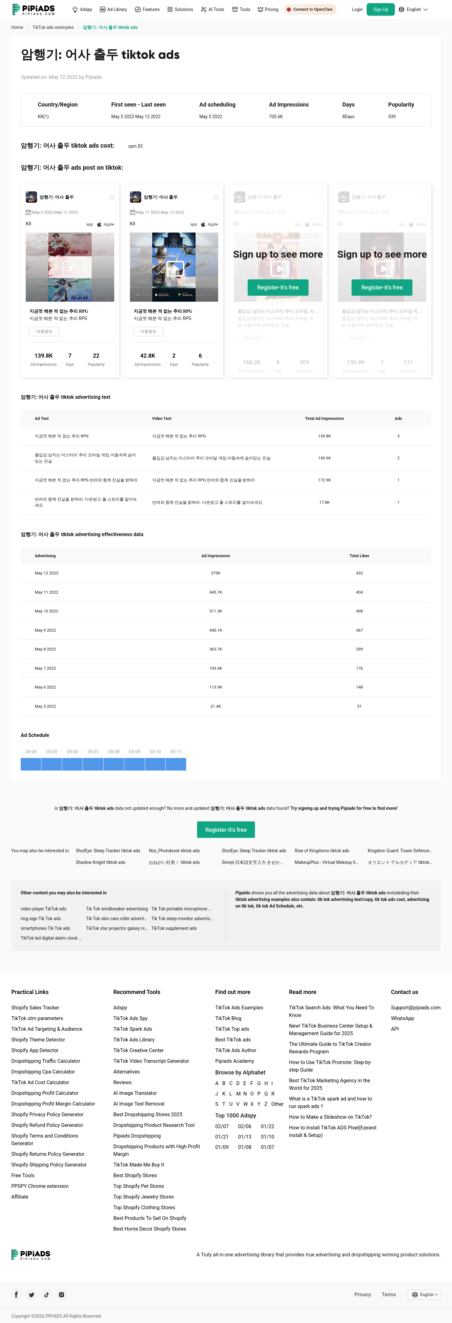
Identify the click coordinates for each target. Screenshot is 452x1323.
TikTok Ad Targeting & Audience (46, 1029)
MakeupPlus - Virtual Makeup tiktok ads (331, 862)
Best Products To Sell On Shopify (149, 1218)
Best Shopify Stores (135, 1175)
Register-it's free (278, 287)
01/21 (222, 1137)
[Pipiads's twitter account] (31, 1295)
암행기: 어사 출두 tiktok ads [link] (110, 27)
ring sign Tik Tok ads (41, 918)
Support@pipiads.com (416, 1008)
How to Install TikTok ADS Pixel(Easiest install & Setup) (333, 1131)
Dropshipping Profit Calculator (44, 1093)
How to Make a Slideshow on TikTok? (330, 1117)
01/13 (245, 1137)
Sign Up (380, 9)
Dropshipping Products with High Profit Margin (156, 1150)
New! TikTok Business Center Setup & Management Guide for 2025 (331, 1029)
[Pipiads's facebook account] (16, 1295)
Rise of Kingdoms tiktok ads (322, 850)
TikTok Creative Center (138, 1050)
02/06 (245, 1126)
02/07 (222, 1126)
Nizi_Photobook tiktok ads (174, 850)
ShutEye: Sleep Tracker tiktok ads (108, 850)
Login (357, 9)
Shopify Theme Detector (38, 1040)
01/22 (267, 1126)
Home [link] (17, 27)
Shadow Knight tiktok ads (101, 862)
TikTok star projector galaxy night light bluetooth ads (118, 928)
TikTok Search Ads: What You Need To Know (331, 1011)
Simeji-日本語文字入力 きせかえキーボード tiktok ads (258, 862)
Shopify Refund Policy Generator (47, 1125)
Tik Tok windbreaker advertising (117, 908)
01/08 (245, 1147)
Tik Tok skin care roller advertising (118, 918)
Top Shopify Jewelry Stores (143, 1197)
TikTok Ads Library (134, 1040)
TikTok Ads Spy (130, 1018)
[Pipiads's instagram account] (61, 1295)
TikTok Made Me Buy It (138, 1165)
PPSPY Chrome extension (40, 1186)
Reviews (122, 1082)
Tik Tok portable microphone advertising (184, 908)
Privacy (362, 1295)
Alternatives (126, 1072)
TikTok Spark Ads (132, 1029)
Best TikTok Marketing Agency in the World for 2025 (329, 1084)
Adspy (120, 1008)
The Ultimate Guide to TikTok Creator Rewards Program (330, 1048)
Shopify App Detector (35, 1050)
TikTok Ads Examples (239, 1008)
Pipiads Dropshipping (137, 1136)
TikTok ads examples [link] (53, 27)
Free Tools (23, 1175)
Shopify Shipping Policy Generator (49, 1165)
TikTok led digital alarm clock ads (53, 938)
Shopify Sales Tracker (35, 1008)
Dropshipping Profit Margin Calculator (53, 1104)
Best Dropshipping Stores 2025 (147, 1114)
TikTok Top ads (232, 1029)
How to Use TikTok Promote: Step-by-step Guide (330, 1066)
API (395, 1029)
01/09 (222, 1147)
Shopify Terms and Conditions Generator (44, 1139)
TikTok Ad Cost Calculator (40, 1082)
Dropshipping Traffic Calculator (45, 1061)
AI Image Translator (135, 1093)
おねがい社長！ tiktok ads (174, 862)
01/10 (267, 1137)
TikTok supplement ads (174, 928)
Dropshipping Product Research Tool (154, 1125)
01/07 (267, 1147)
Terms (389, 1295)
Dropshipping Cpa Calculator (43, 1072)
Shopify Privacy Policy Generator (47, 1114)
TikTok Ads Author (235, 1050)
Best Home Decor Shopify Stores (149, 1229)
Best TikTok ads (233, 1040)
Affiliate (19, 1197)
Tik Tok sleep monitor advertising (183, 918)
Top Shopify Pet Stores (138, 1186)
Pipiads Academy (234, 1061)
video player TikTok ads (43, 908)
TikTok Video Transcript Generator (151, 1061)
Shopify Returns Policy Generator (47, 1154)
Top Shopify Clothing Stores (144, 1207)
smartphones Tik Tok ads (45, 928)
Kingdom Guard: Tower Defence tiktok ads (404, 850)
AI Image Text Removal (138, 1104)
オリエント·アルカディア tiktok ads (403, 862)
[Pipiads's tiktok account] (46, 1295)
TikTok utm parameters (37, 1018)
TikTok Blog (228, 1018)
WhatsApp (402, 1018)
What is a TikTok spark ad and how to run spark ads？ (330, 1102)
